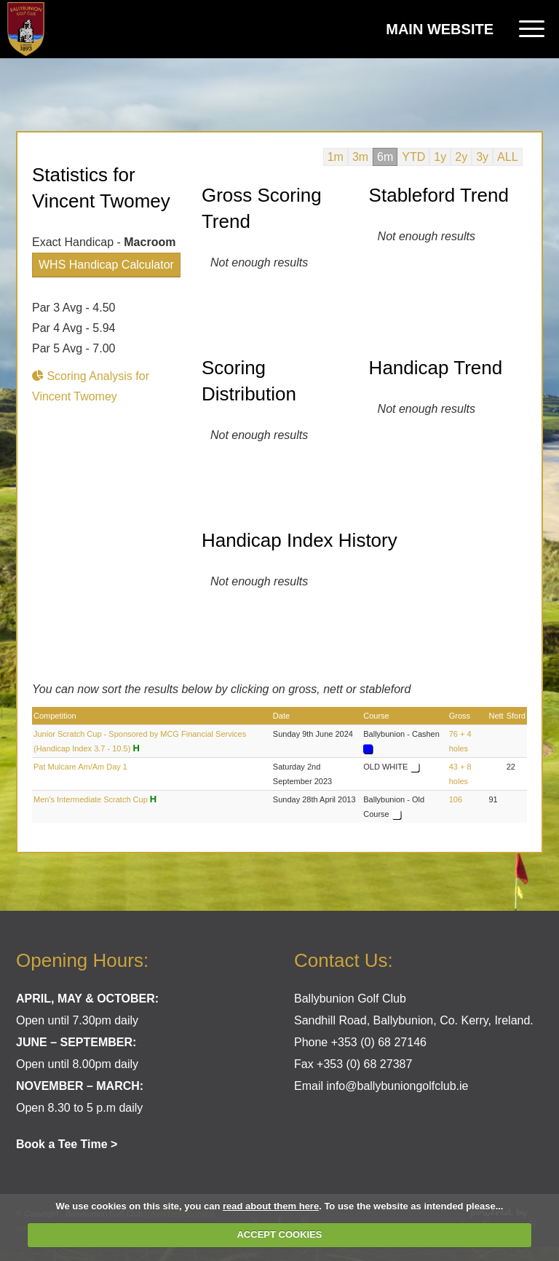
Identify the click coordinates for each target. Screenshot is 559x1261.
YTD (413, 157)
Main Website (439, 29)
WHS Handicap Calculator (106, 264)
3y (482, 157)
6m (385, 157)
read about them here (271, 1206)
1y (440, 157)
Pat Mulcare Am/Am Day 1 (80, 766)
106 (455, 799)
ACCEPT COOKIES (279, 1234)
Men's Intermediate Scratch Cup (90, 799)
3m (360, 157)
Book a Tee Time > (66, 1144)
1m (336, 157)
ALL (507, 157)
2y (461, 157)
